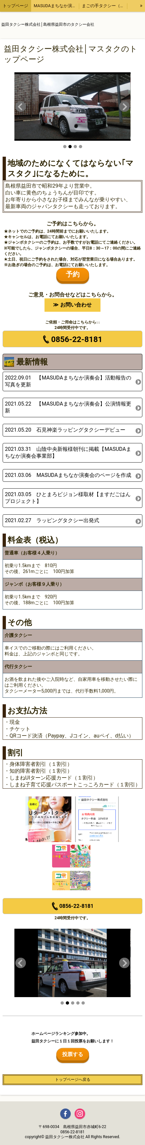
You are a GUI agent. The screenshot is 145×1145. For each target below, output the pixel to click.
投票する (72, 1054)
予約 (73, 274)
